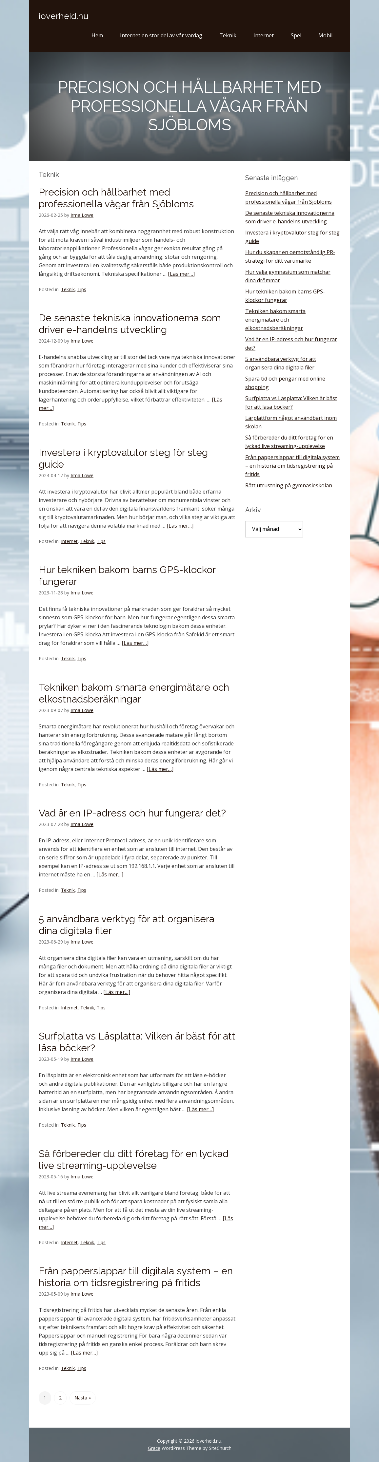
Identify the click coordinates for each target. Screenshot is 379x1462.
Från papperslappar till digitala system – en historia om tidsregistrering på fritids (136, 1276)
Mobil (325, 35)
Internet (263, 35)
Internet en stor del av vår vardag (161, 35)
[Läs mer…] (181, 273)
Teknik (227, 35)
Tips (81, 289)
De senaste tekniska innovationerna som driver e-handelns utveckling (130, 323)
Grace (154, 1448)
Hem (97, 35)
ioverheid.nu (64, 16)
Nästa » (82, 1398)
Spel (296, 35)
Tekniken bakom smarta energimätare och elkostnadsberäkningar (134, 693)
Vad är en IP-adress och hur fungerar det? (132, 813)
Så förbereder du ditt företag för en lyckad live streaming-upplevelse (134, 1159)
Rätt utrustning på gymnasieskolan (288, 485)
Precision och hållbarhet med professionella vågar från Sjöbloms (116, 198)
